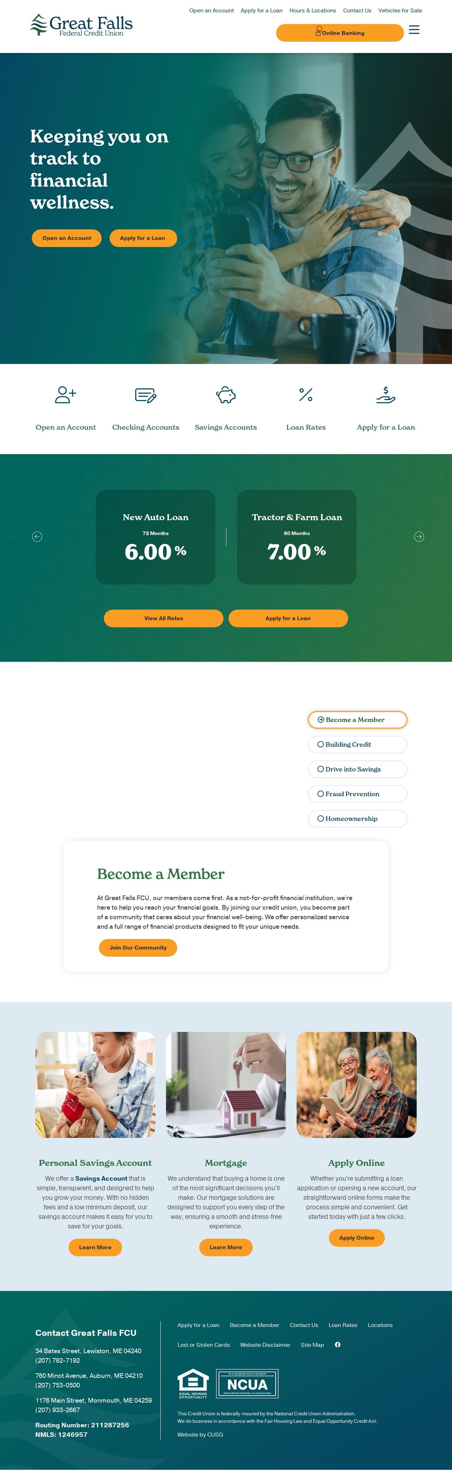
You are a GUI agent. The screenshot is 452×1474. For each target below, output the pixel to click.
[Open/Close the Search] (307, 33)
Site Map (312, 1349)
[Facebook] (337, 1349)
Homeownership (350, 823)
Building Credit (347, 749)
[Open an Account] (66, 404)
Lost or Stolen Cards (204, 1349)
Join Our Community (138, 952)
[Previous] (35, 540)
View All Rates (188, 622)
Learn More (95, 1252)
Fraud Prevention (351, 798)
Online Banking (360, 33)
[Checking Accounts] (146, 404)
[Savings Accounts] (226, 404)
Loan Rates (343, 1329)
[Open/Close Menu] (414, 33)
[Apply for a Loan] (386, 404)
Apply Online (356, 1242)
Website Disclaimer (265, 1349)
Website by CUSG (200, 1439)
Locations (380, 1329)
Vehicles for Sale (400, 10)
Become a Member (354, 724)
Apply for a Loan (261, 10)
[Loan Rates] (306, 404)
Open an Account (211, 10)
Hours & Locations (313, 10)
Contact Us (357, 10)
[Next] (416, 540)
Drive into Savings (352, 773)
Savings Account (101, 1183)
